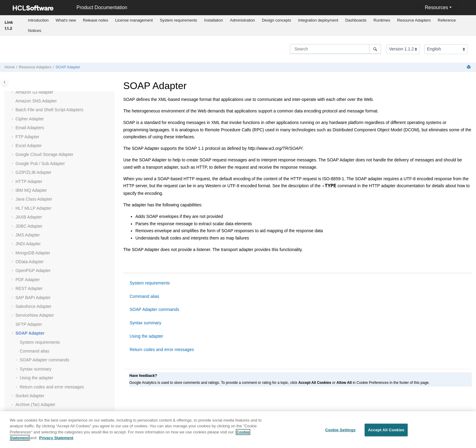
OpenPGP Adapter (33, 270)
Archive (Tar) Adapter (35, 404)
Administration (242, 20)
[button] (13, 92)
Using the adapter (36, 377)
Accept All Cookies (386, 433)
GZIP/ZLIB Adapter (33, 172)
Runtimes (381, 20)
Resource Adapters (414, 20)
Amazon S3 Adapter (34, 92)
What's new (66, 20)
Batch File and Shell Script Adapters (49, 109)
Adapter (33, 208)
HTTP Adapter (28, 181)
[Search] (375, 49)
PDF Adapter (27, 279)
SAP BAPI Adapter (33, 297)
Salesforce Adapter (33, 306)
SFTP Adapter (28, 324)
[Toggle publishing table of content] (5, 82)
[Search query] (335, 49)
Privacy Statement (56, 441)
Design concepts (276, 20)
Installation (213, 20)
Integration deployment (318, 20)
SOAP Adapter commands (44, 359)
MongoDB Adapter (32, 252)
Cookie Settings (340, 433)
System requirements (178, 20)
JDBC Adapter (28, 226)
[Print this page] (469, 67)
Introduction (38, 20)
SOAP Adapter (68, 67)
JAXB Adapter (28, 217)
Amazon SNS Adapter (36, 100)
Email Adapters (29, 127)
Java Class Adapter (33, 199)
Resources (436, 7)
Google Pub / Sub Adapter (40, 163)
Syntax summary (35, 369)
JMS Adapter (27, 235)
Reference (447, 20)
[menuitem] (38, 20)
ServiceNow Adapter (34, 315)
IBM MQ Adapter (31, 190)
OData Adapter (29, 261)
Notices (34, 30)
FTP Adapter (27, 136)
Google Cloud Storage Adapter (44, 154)
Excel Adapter (28, 145)
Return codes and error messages (52, 386)
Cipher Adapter (29, 118)
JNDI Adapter (28, 243)
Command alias (34, 351)
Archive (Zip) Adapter (35, 413)
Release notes (95, 20)
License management (134, 20)
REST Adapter (28, 288)
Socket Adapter (29, 395)
